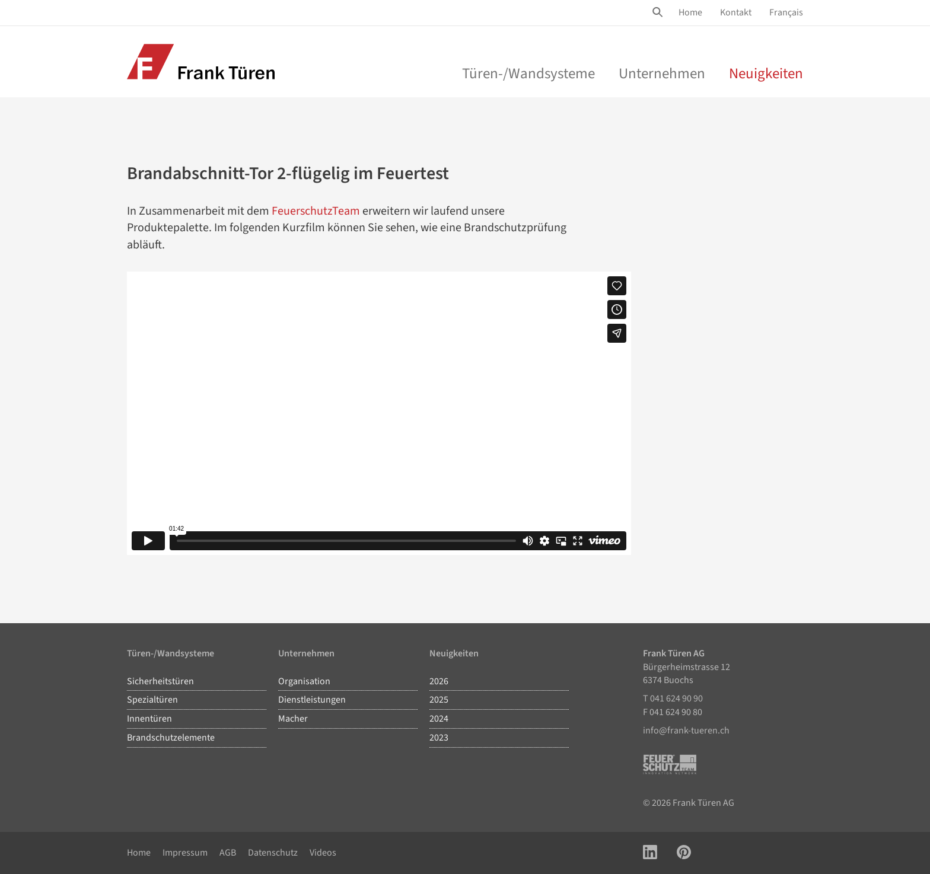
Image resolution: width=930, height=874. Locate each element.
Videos (323, 852)
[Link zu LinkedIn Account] (650, 853)
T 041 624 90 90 (673, 698)
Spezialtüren (152, 699)
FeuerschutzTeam (316, 211)
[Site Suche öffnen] (659, 12)
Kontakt (735, 12)
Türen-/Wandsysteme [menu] (528, 73)
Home (690, 12)
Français (786, 12)
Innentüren (149, 718)
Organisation (304, 681)
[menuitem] (690, 12)
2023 (438, 737)
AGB (227, 852)
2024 (438, 718)
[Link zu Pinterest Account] (684, 853)
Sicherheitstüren (160, 681)
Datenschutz (273, 852)
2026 (438, 681)
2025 (438, 699)
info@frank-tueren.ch (686, 730)
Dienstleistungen (312, 699)
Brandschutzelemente (171, 737)
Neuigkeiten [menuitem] (766, 73)
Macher (293, 718)
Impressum (185, 852)
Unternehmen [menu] (662, 73)
